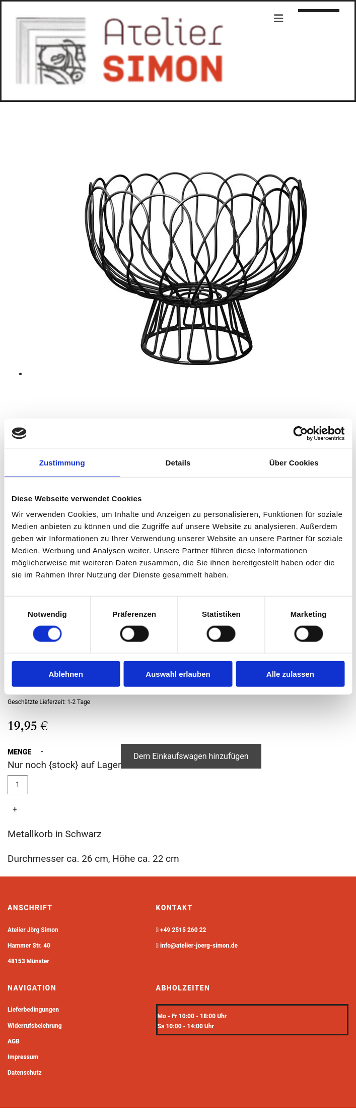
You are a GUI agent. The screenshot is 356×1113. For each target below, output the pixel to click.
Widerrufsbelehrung (35, 1025)
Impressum (23, 1057)
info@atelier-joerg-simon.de (199, 945)
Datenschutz (25, 1072)
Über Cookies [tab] (294, 462)
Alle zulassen (290, 674)
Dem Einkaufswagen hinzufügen (190, 756)
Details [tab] (178, 462)
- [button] (42, 751)
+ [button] (15, 809)
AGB (14, 1041)
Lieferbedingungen (33, 1009)
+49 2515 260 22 (183, 929)
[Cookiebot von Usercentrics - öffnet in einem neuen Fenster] (300, 433)
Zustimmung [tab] (62, 462)
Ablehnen (66, 674)
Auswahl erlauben (178, 674)
